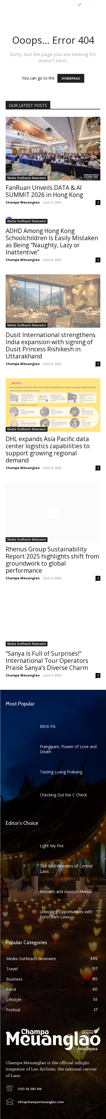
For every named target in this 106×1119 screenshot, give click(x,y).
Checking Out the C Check (63, 795)
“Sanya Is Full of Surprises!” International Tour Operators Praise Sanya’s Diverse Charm (47, 660)
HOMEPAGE (71, 78)
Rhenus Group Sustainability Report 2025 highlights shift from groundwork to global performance (52, 559)
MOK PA (47, 726)
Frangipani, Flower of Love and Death (68, 749)
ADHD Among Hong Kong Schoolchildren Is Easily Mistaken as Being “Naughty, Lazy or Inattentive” (52, 241)
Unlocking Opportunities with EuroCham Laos (66, 914)
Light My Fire (52, 845)
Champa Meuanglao (23, 202)
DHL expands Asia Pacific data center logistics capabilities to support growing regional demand (48, 449)
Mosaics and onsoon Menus (66, 891)
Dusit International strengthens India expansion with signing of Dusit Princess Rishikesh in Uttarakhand (51, 345)
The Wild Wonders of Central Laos (66, 868)
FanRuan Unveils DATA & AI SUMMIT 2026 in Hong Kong (44, 191)
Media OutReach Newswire (26, 178)
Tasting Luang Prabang (61, 772)
